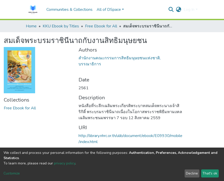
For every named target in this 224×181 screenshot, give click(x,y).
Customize (12, 173)
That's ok (209, 173)
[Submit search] (171, 9)
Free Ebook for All (101, 26)
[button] (178, 10)
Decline (192, 173)
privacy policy (64, 163)
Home (31, 26)
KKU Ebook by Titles (61, 26)
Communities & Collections (69, 9)
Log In (189, 9)
